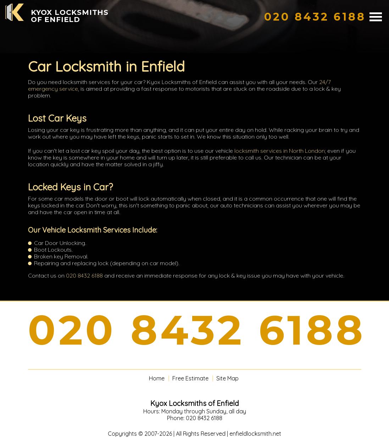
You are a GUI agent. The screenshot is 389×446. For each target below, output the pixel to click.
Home (157, 378)
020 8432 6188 (84, 275)
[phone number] (315, 16)
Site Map (227, 378)
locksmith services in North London (279, 150)
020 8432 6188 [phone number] (197, 330)
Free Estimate (190, 378)
